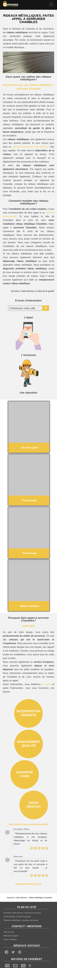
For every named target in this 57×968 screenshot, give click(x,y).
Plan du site (9, 932)
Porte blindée (9, 916)
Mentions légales (11, 936)
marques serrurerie (30, 920)
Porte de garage (23, 916)
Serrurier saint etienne (13, 913)
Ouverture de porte (33, 913)
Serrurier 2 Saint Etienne (17, 898)
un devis (46, 684)
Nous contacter (10, 939)
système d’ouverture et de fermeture (31, 147)
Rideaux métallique (12, 920)
